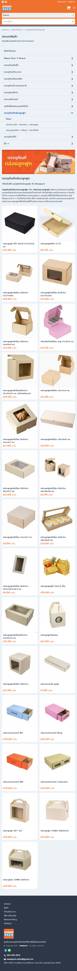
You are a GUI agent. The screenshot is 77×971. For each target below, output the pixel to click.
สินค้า (6, 907)
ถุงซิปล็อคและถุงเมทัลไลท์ (16, 106)
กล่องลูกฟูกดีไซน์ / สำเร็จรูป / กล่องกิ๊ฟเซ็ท (22, 130)
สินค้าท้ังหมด (10, 51)
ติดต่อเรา (8, 923)
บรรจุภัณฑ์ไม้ (10, 136)
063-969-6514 (12, 955)
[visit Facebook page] (3, 2)
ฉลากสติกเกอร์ (11, 99)
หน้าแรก (5, 29)
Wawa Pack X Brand (14, 58)
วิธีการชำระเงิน (10, 915)
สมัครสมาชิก (61, 1)
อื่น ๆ (6, 143)
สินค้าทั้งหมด (17, 29)
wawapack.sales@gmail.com (18, 959)
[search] (38, 21)
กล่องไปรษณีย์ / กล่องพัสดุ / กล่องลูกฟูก (22, 124)
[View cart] (68, 8)
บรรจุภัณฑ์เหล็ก (11, 65)
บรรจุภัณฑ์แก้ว (11, 92)
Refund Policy (10, 919)
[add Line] (9, 950)
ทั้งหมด (8, 119)
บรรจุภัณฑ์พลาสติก (13, 78)
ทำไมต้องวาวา (10, 911)
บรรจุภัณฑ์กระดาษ (12, 72)
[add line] (6, 2)
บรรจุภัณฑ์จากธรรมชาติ (15, 85)
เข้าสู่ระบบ (71, 1)
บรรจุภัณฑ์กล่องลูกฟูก (15, 113)
